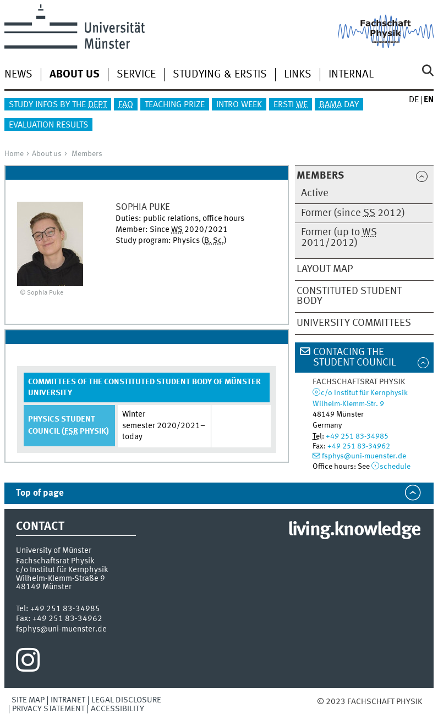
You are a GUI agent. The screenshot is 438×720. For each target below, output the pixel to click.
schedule (395, 466)
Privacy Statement (48, 709)
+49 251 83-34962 (358, 446)
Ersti (290, 105)
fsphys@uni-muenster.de (364, 456)
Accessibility (117, 709)
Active (314, 193)
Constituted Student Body (349, 296)
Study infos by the (58, 105)
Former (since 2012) (353, 213)
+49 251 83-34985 (357, 436)
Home (14, 154)
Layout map (325, 269)
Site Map (28, 700)
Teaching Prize (175, 105)
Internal (351, 74)
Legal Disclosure (126, 700)
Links (297, 74)
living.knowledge (354, 530)
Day (339, 105)
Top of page (40, 493)
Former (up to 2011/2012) (339, 238)
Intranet (68, 700)
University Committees (354, 323)
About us (47, 154)
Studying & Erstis (220, 74)
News (18, 74)
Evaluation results (48, 125)
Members (87, 154)
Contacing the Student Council (354, 357)
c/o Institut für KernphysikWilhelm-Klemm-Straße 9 (62, 574)
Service (136, 74)
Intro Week (239, 105)
